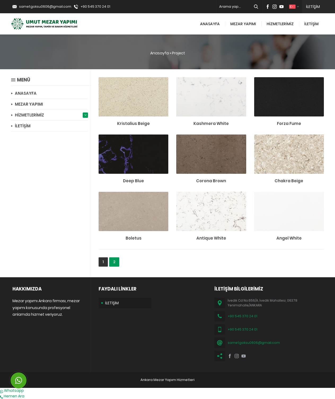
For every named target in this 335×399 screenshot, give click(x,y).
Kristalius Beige (133, 123)
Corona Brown (211, 181)
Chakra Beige (289, 181)
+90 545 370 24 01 (95, 6)
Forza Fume (289, 123)
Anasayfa (159, 53)
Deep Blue (133, 181)
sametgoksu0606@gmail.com (45, 6)
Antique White (211, 238)
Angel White (289, 238)
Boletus (134, 238)
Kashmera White (211, 123)
